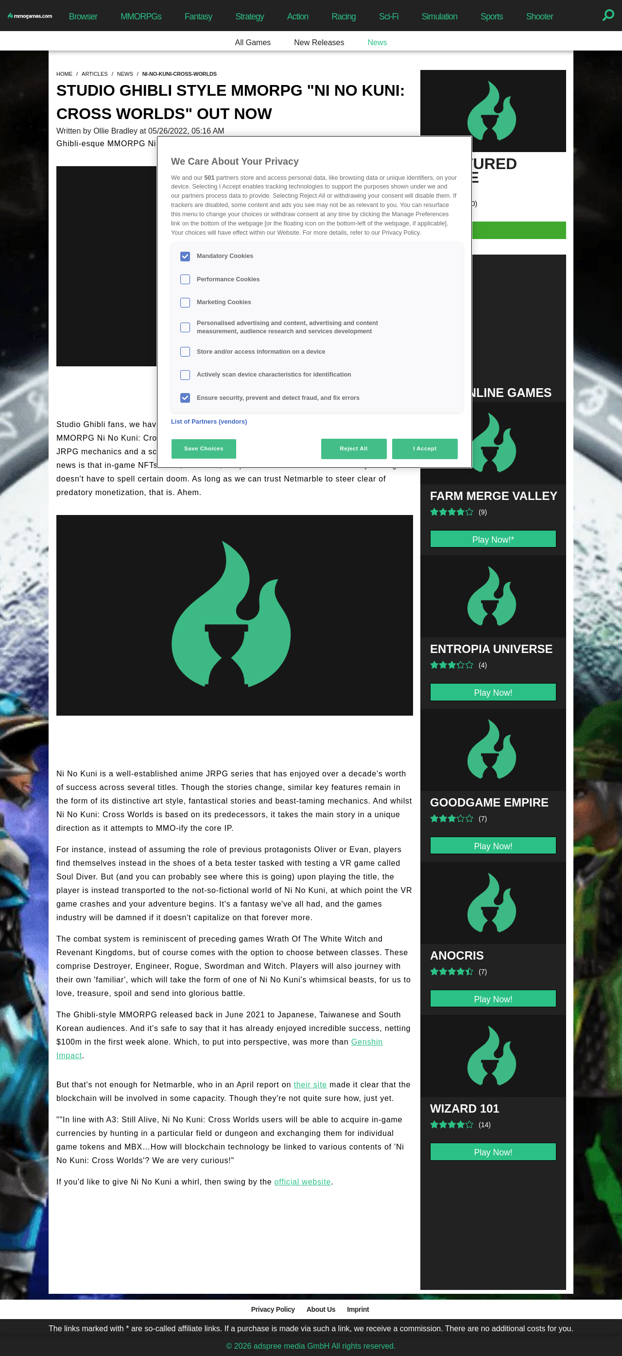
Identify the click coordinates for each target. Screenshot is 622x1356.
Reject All (354, 448)
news (125, 74)
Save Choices (204, 448)
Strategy (249, 16)
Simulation (439, 16)
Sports (492, 16)
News (377, 42)
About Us (321, 1309)
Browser (83, 16)
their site (310, 1085)
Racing (344, 16)
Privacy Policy (273, 1309)
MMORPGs (141, 16)
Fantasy (198, 16)
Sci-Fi (388, 16)
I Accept (424, 448)
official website (303, 1182)
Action (298, 16)
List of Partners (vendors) (209, 421)
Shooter (539, 16)
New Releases (319, 42)
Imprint (358, 1309)
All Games (253, 42)
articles (95, 74)
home (64, 74)
